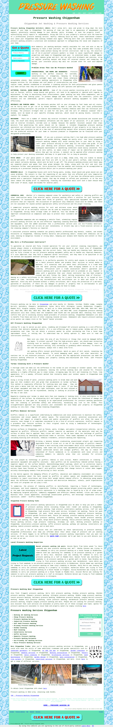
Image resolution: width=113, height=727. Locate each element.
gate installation (67, 657)
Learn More (86, 726)
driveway (72, 104)
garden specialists (72, 648)
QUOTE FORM (54, 536)
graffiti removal (94, 443)
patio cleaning (30, 655)
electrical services (44, 659)
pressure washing (34, 36)
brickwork (97, 129)
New (27, 711)
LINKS (79, 13)
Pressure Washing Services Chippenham (34, 610)
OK (93, 726)
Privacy (101, 711)
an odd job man (49, 650)
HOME (74, 13)
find (17, 593)
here (84, 606)
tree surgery (16, 659)
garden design (40, 657)
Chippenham (44, 304)
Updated (32, 711)
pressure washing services (59, 646)
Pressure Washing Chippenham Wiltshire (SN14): (31, 28)
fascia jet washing (61, 515)
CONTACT (90, 13)
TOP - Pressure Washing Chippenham (25, 695)
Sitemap (12, 711)
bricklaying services (60, 655)
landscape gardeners (19, 650)
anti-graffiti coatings (54, 468)
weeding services (28, 653)
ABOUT (84, 13)
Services (38, 711)
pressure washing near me (63, 548)
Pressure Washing (20, 711)
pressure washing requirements (72, 534)
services (35, 661)
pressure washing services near (63, 561)
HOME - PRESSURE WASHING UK (56, 705)
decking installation (58, 653)
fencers (85, 653)
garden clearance (78, 650)
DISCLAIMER (98, 13)
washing (69, 94)
